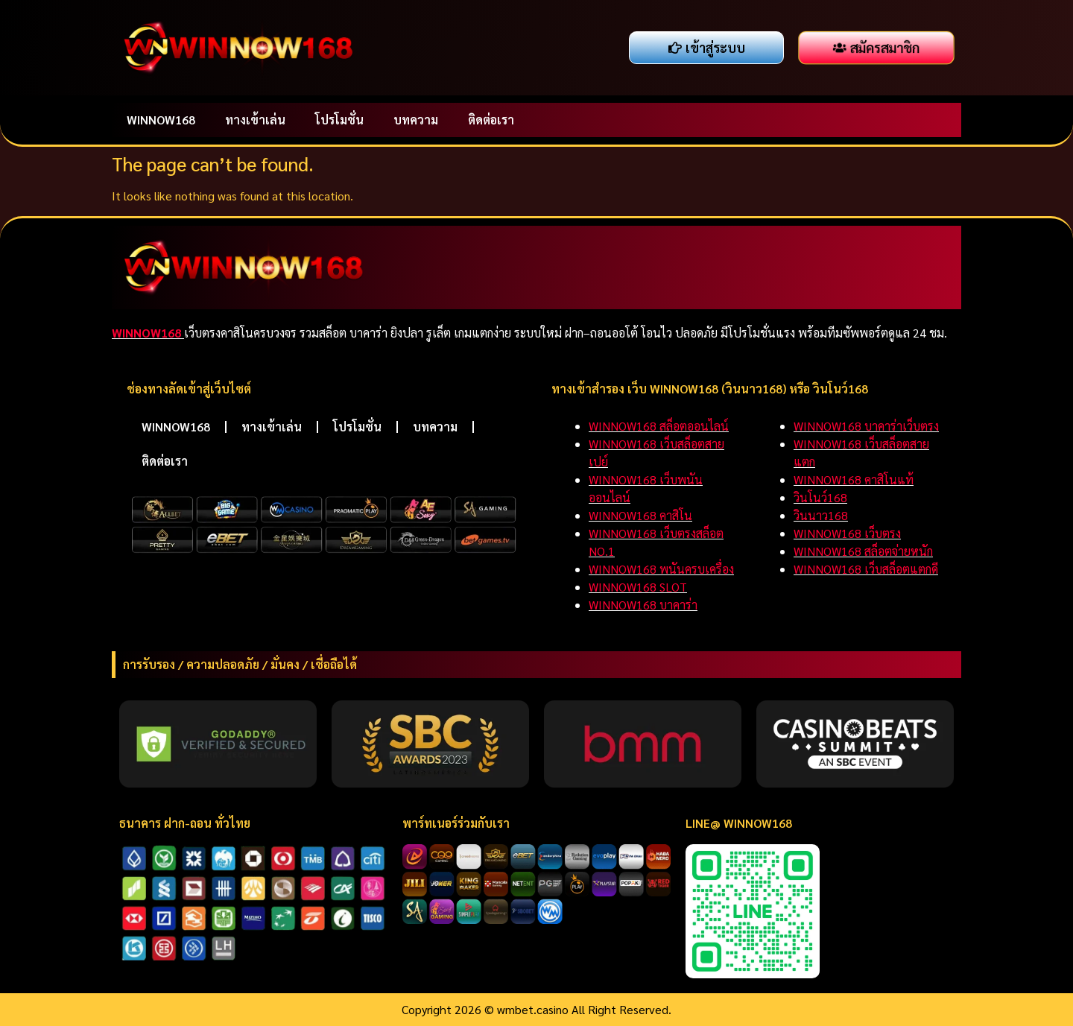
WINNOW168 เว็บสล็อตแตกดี (866, 569)
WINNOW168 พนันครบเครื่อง (661, 569)
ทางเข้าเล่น (255, 119)
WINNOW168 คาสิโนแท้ (854, 479)
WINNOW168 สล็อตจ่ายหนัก (863, 551)
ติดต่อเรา (491, 119)
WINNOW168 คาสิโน (640, 515)
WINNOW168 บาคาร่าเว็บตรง (866, 426)
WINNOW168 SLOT (638, 587)
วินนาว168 (821, 515)
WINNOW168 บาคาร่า (643, 604)
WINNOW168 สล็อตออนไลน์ (659, 426)
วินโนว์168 (820, 497)
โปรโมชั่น (339, 119)
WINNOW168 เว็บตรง (847, 533)
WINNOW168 (161, 119)
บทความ (415, 119)
